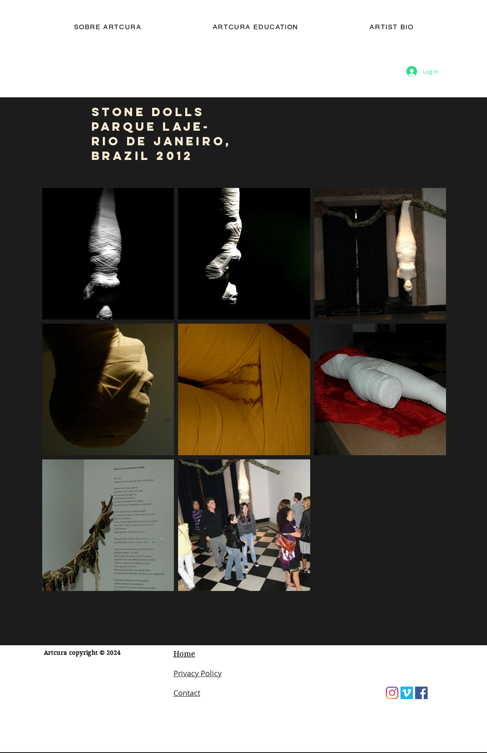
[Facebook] (421, 693)
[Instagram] (392, 693)
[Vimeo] (406, 693)
